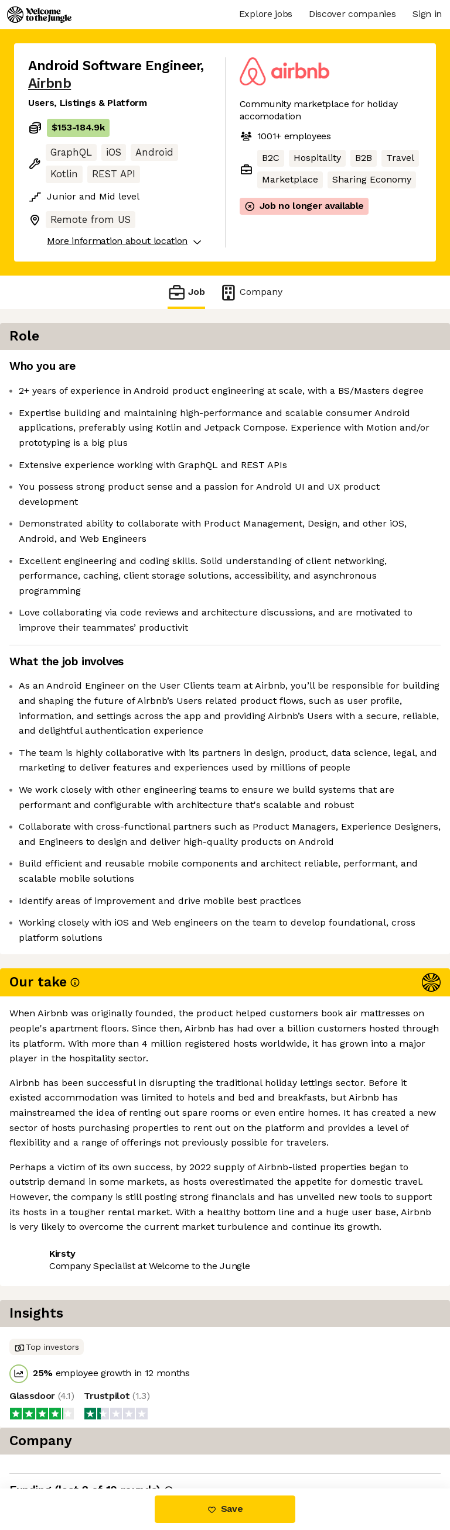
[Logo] (39, 14)
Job (186, 292)
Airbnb (49, 83)
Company (250, 292)
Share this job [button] (60, 1418)
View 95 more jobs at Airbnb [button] (91, 1439)
